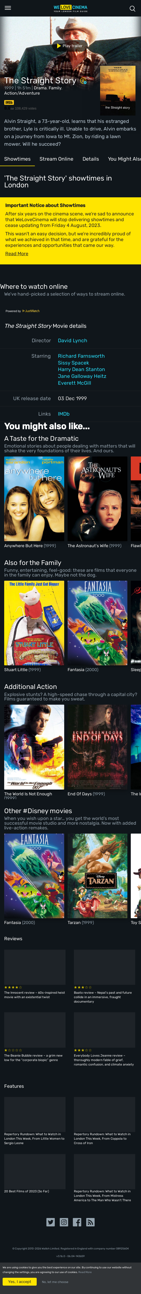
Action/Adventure (22, 93)
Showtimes (17, 159)
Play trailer (68, 46)
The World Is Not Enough (28, 793)
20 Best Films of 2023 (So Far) (26, 1191)
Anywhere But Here (24, 545)
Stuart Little (16, 669)
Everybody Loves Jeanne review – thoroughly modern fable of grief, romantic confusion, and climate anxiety (104, 1060)
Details (91, 159)
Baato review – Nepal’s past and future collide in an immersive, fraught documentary (103, 997)
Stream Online (56, 159)
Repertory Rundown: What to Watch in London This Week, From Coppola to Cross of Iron (102, 1138)
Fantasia (76, 669)
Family (55, 87)
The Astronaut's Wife (88, 545)
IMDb (64, 414)
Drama (40, 87)
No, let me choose (55, 1282)
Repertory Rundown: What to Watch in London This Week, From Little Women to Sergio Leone (34, 1138)
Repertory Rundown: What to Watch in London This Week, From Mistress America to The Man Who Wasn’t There (102, 1195)
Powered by (23, 311)
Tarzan (75, 922)
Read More (85, 1272)
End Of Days (80, 793)
